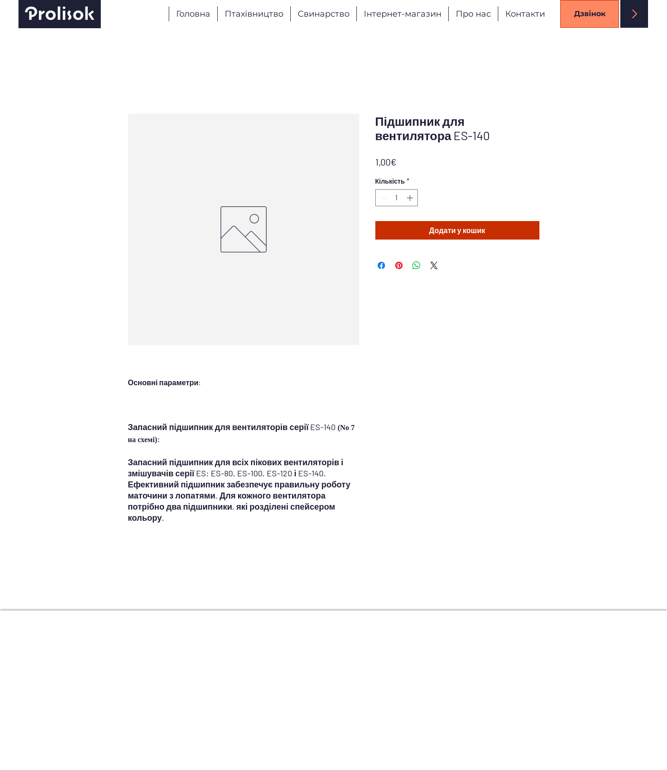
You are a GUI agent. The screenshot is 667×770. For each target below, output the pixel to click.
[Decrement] (382, 198)
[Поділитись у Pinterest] (398, 265)
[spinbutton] (396, 198)
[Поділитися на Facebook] (381, 265)
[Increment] (410, 198)
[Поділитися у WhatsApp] (416, 265)
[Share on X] (434, 265)
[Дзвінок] (589, 14)
